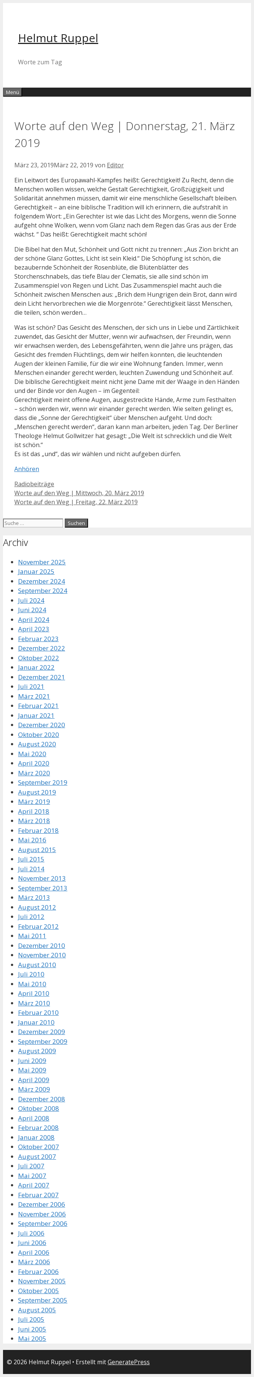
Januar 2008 (36, 1137)
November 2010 (42, 955)
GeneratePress (129, 1362)
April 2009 (33, 1079)
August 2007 (37, 1156)
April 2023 (33, 629)
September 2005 (42, 1300)
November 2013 (42, 878)
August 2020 (37, 744)
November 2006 (42, 1214)
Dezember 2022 (41, 648)
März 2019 (34, 801)
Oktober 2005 (38, 1290)
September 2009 (42, 1041)
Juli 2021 (31, 686)
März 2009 (34, 1089)
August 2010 (37, 964)
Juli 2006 (31, 1233)
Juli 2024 (31, 600)
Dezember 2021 (41, 677)
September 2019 (42, 782)
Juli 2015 (31, 859)
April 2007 (33, 1185)
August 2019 (37, 792)
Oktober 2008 (38, 1108)
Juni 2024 (32, 609)
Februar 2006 (38, 1271)
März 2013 (34, 897)
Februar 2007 (38, 1194)
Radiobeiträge (34, 484)
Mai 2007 (32, 1175)
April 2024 (33, 619)
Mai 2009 (32, 1070)
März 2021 (34, 696)
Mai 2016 (32, 840)
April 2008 (33, 1118)
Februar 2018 (38, 830)
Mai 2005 (32, 1338)
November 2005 (42, 1281)
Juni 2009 (32, 1060)
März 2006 (34, 1261)
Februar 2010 (38, 1012)
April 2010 (33, 993)
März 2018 (34, 820)
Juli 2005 (31, 1319)
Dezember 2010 (41, 945)
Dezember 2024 (41, 581)
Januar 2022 (36, 667)
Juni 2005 (32, 1329)
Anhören (26, 469)
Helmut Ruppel (58, 37)
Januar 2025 (36, 571)
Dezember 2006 (41, 1204)
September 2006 (42, 1223)
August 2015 (37, 849)
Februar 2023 (38, 638)
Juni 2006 (32, 1242)
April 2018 (33, 811)
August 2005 (37, 1310)
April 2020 (33, 763)
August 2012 (37, 907)
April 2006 (33, 1252)
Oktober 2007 (38, 1146)
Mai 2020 (32, 753)
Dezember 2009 (41, 1031)
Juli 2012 (31, 916)
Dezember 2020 (41, 724)
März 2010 (34, 1003)
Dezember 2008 (41, 1099)
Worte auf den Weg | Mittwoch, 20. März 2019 (79, 493)
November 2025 (42, 562)
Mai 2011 (32, 935)
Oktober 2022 (38, 658)
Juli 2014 (31, 868)
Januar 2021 (36, 715)
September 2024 (42, 590)
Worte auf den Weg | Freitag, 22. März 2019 (76, 502)
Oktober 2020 (38, 734)
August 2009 (37, 1050)
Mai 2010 (32, 984)
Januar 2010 (36, 1022)
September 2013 (42, 888)
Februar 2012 (38, 926)
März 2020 (34, 773)
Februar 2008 (38, 1127)
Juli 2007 (31, 1166)
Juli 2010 (31, 974)
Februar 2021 (38, 705)
